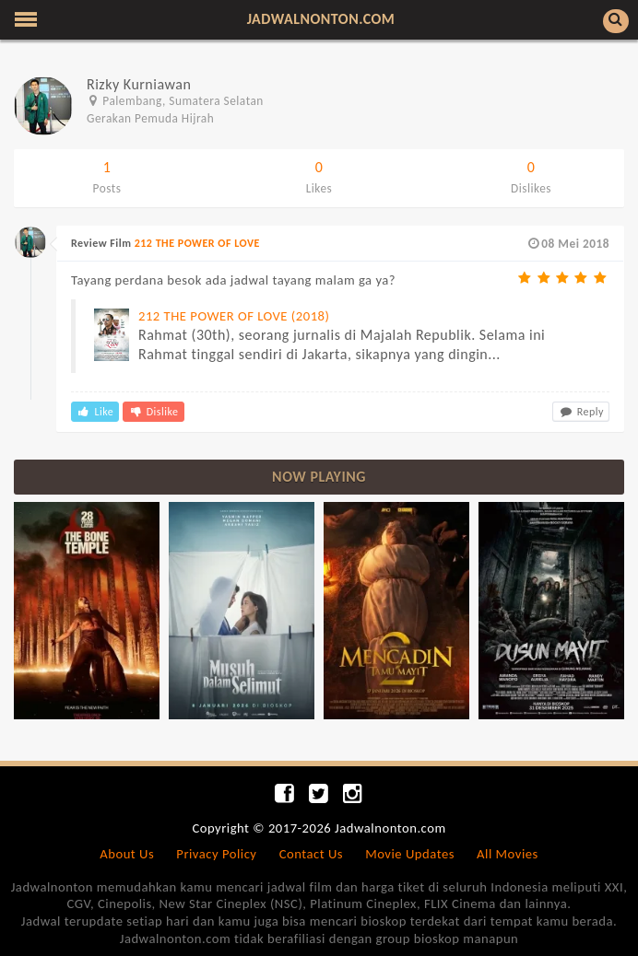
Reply (581, 411)
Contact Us (311, 853)
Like (95, 411)
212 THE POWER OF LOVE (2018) (233, 316)
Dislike (153, 411)
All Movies (507, 853)
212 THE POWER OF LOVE (197, 243)
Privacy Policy (216, 853)
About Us (127, 853)
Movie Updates (410, 853)
